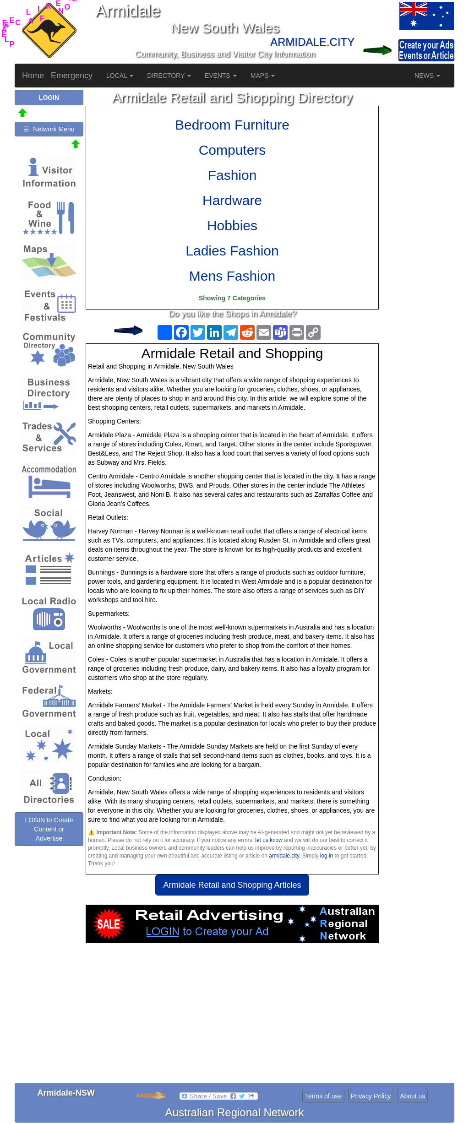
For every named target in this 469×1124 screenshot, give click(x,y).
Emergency (72, 75)
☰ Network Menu (48, 129)
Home (33, 75)
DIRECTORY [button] (169, 75)
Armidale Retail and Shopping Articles (232, 885)
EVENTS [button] (221, 75)
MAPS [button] (263, 75)
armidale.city (284, 856)
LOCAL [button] (119, 75)
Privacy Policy (371, 1096)
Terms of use (323, 1096)
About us (412, 1096)
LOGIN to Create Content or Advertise (49, 829)
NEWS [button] (427, 75)
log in (326, 856)
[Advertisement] (232, 1016)
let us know (268, 840)
